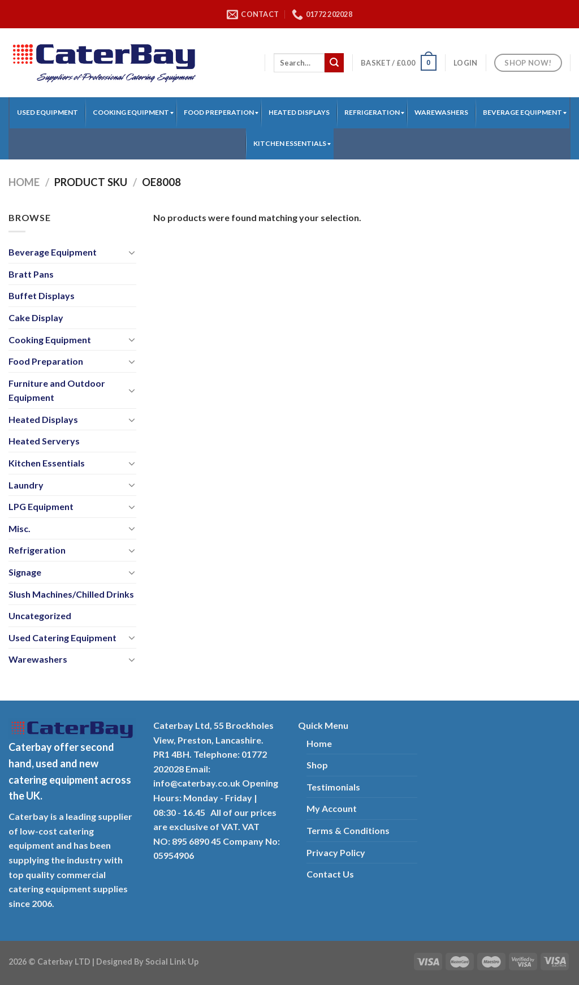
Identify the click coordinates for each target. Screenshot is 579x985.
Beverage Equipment (52, 252)
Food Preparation (45, 361)
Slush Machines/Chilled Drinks (71, 594)
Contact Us (330, 874)
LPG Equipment (41, 506)
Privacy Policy (335, 852)
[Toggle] (131, 252)
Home (24, 182)
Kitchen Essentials (46, 462)
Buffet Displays (41, 295)
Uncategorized (39, 615)
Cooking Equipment (49, 339)
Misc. (19, 528)
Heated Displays (43, 419)
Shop (317, 764)
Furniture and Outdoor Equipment (56, 390)
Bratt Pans (31, 274)
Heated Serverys (44, 440)
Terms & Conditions (348, 830)
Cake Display (35, 317)
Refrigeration (37, 550)
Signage (24, 572)
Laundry (26, 484)
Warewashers (37, 659)
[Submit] (334, 62)
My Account (331, 808)
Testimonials (333, 786)
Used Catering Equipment (62, 637)
